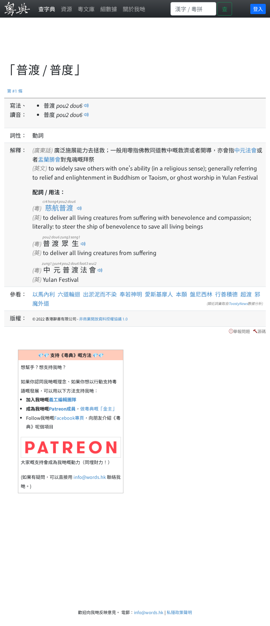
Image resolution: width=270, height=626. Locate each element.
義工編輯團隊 (62, 399)
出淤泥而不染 (100, 294)
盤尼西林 (201, 294)
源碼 (261, 331)
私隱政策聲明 (179, 612)
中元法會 (245, 150)
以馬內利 (43, 294)
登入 (258, 8)
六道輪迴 (69, 294)
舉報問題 (241, 331)
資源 (66, 9)
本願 (181, 294)
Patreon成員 (62, 408)
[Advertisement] (132, 44)
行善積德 (226, 294)
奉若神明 (131, 294)
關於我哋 (134, 9)
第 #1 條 (14, 91)
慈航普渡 (59, 207)
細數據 (108, 9)
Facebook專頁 (69, 417)
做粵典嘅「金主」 (98, 408)
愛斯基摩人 (159, 294)
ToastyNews (238, 303)
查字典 (46, 9)
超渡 (246, 294)
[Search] (193, 8)
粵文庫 (86, 9)
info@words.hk (89, 477)
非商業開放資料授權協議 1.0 (103, 318)
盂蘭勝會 (49, 159)
